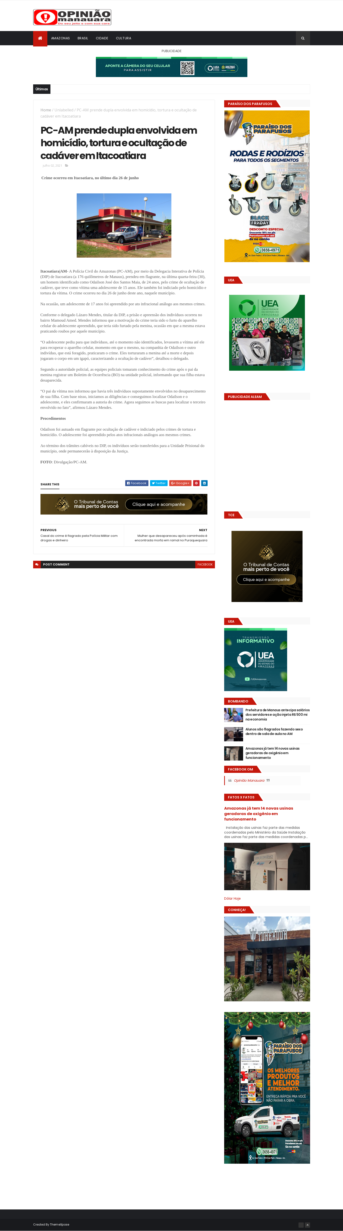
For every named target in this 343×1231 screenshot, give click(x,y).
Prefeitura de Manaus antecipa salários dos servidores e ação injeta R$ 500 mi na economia (277, 715)
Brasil (83, 38)
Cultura (123, 38)
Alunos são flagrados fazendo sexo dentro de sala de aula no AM (274, 731)
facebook (205, 564)
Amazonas (60, 38)
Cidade (102, 38)
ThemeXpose (59, 1224)
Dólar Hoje (232, 898)
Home (45, 110)
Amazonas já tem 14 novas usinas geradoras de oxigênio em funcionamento (272, 753)
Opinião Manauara (249, 780)
